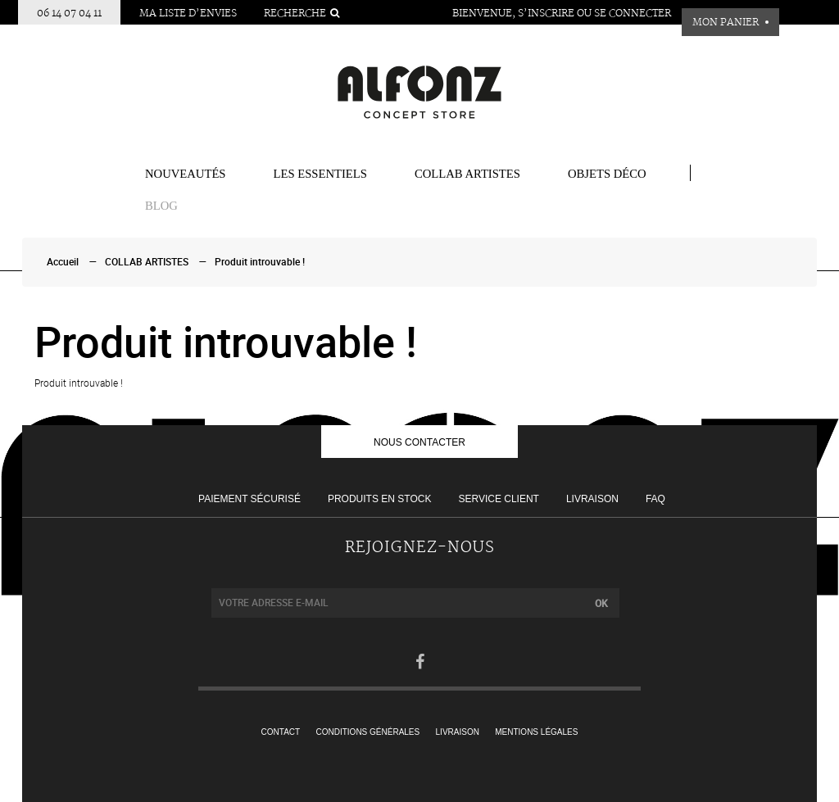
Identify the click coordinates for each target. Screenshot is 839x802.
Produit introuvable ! (260, 262)
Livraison (592, 499)
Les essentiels (320, 173)
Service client (498, 499)
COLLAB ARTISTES (467, 173)
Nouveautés (185, 173)
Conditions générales (368, 731)
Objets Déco (607, 173)
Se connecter (632, 13)
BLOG (161, 205)
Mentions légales (536, 731)
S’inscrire (546, 13)
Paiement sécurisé (249, 499)
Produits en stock (379, 499)
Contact (281, 731)
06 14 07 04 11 (69, 13)
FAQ (655, 499)
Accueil (63, 262)
